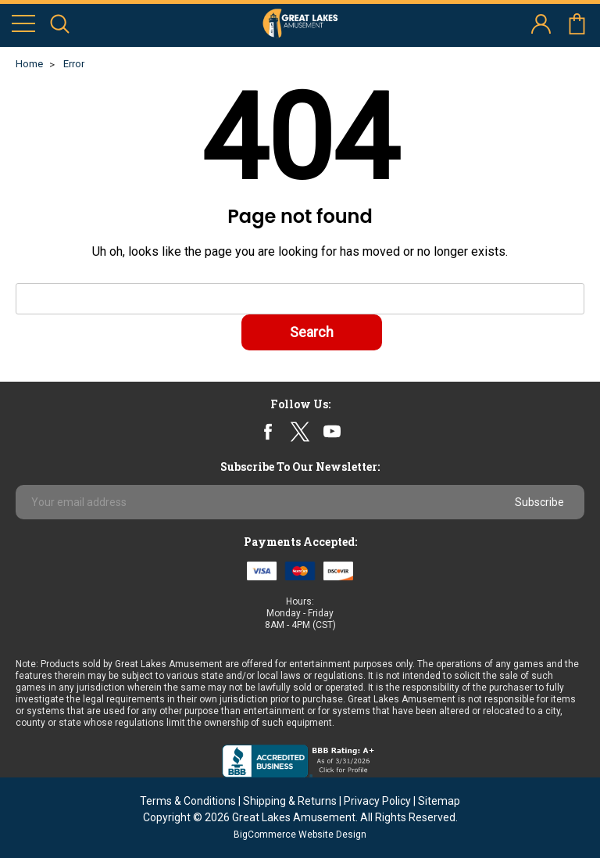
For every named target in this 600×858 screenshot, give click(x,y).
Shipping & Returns (290, 801)
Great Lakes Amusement (293, 817)
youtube (332, 431)
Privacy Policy (377, 801)
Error (73, 64)
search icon (60, 24)
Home (29, 64)
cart (577, 23)
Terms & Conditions (188, 801)
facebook (268, 431)
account (541, 24)
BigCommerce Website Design (300, 834)
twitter (299, 431)
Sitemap (439, 801)
